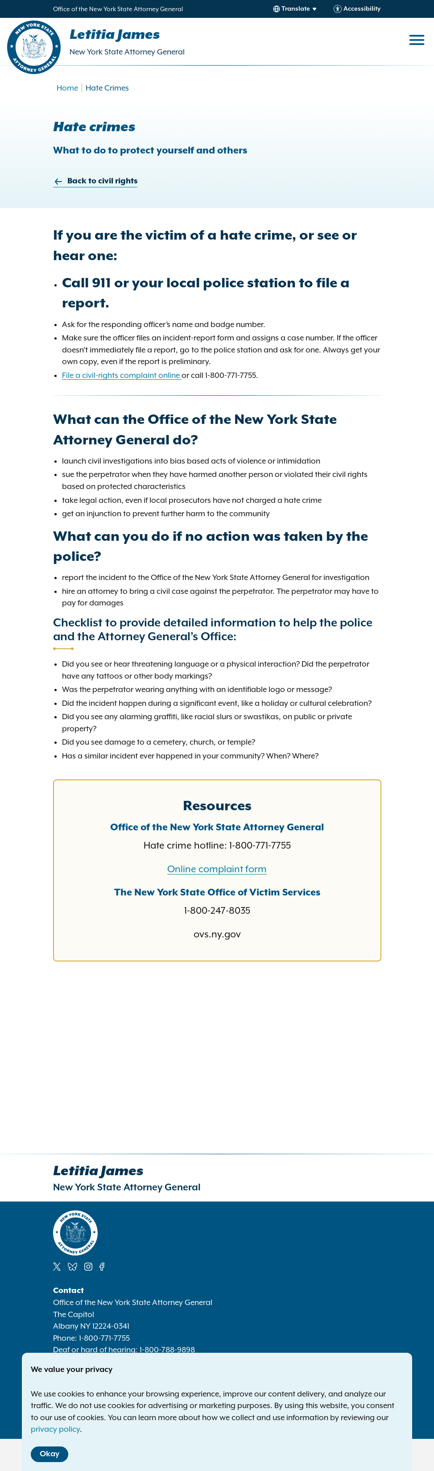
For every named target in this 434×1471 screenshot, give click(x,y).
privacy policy (55, 1429)
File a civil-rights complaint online (122, 375)
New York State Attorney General (127, 51)
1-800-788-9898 (167, 1349)
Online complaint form (217, 868)
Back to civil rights (95, 181)
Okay (49, 1454)
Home (67, 87)
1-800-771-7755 (104, 1338)
